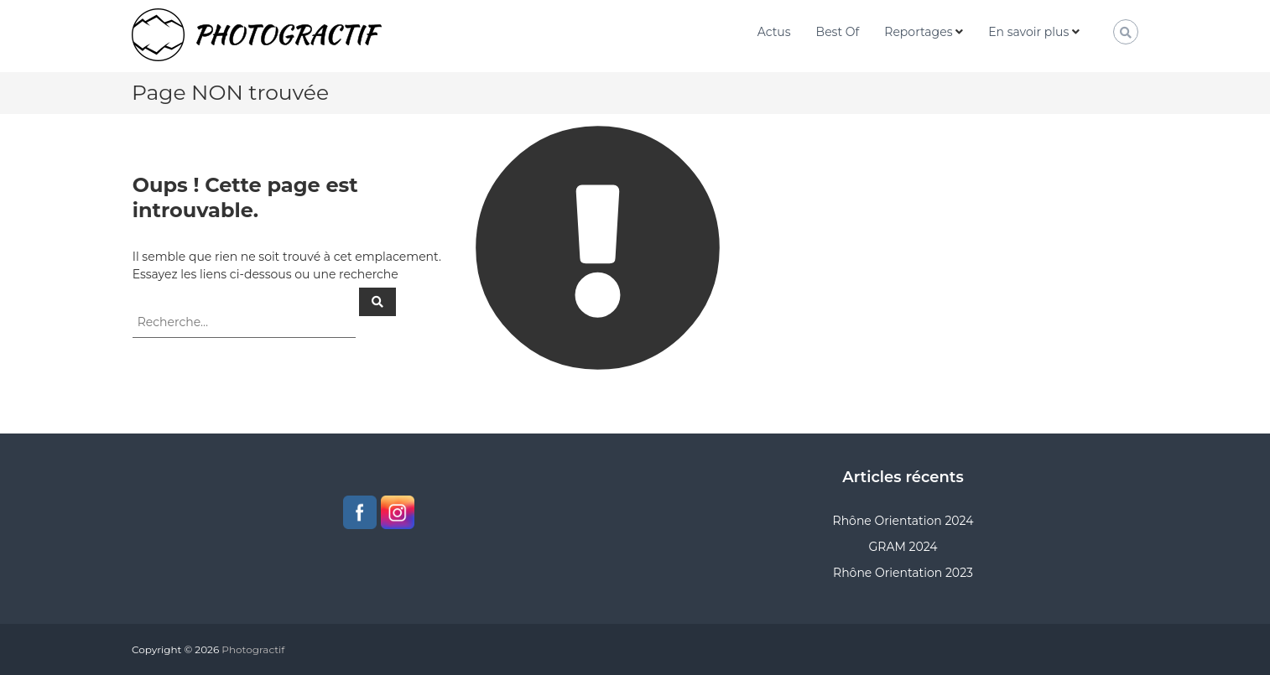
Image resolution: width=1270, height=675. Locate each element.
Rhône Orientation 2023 (903, 572)
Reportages (918, 31)
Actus (774, 31)
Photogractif (252, 649)
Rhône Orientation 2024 (903, 520)
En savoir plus (1028, 31)
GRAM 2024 (902, 546)
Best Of (838, 31)
